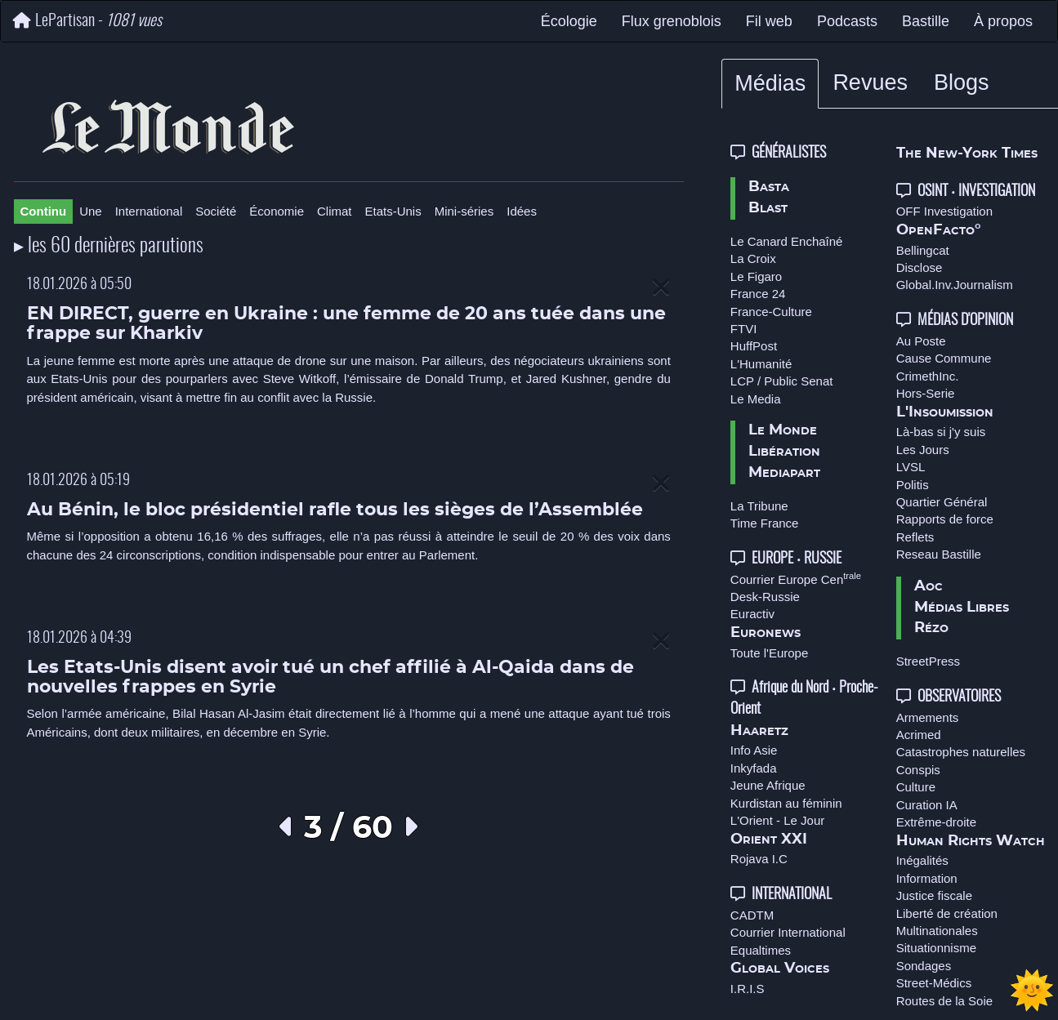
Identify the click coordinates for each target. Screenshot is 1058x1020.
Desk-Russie (765, 597)
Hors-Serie (925, 393)
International (149, 211)
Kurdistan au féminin (786, 803)
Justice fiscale (934, 895)
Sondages (924, 966)
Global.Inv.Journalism (954, 285)
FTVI (743, 329)
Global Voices (779, 968)
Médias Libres (961, 607)
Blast (768, 208)
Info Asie (754, 750)
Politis (912, 485)
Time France (764, 523)
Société (215, 211)
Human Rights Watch (970, 841)
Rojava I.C (759, 859)
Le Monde (782, 430)
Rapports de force (944, 519)
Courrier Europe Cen (795, 579)
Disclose (919, 267)
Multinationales (937, 931)
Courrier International (788, 932)
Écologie (569, 21)
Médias (770, 83)
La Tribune (759, 506)
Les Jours (922, 450)
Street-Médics (934, 983)
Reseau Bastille (938, 554)
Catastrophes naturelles (960, 752)
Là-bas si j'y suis (941, 432)
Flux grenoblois (671, 21)
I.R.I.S (747, 989)
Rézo (931, 628)
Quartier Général (942, 502)
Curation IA (927, 805)
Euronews (765, 633)
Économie (276, 211)
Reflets (915, 537)
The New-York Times (967, 153)
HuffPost (753, 346)
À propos (1003, 21)
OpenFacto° (938, 230)
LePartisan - (87, 20)
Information (927, 878)
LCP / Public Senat (781, 381)
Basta (768, 187)
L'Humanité (761, 364)
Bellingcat (922, 250)
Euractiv (752, 614)
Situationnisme (936, 948)
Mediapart (784, 472)
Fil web (769, 21)
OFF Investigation (944, 211)
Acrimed (918, 735)
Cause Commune (944, 358)
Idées (522, 211)
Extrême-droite (936, 822)
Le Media (755, 399)
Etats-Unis (393, 211)
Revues (870, 82)
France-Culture (771, 311)
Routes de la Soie (944, 1001)
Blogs (961, 82)
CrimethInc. (927, 376)
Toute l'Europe (769, 653)
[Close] (661, 287)
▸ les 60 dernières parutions (108, 246)
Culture (915, 787)
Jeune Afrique (768, 785)
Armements (927, 717)
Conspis (918, 770)
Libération (784, 451)
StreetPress (928, 661)
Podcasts (847, 21)
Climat (334, 211)
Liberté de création (947, 913)
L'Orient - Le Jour (777, 820)
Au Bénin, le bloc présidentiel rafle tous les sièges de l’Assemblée (335, 510)
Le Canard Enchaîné (786, 241)
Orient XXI (768, 839)
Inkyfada (753, 768)
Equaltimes (760, 950)
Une (90, 211)
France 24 (758, 294)
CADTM (752, 915)
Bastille (925, 21)
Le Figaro (756, 276)
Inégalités (922, 860)
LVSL (911, 467)
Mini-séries (464, 211)
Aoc (928, 586)
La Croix (753, 258)
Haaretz (759, 731)
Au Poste (921, 341)
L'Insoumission (944, 412)
